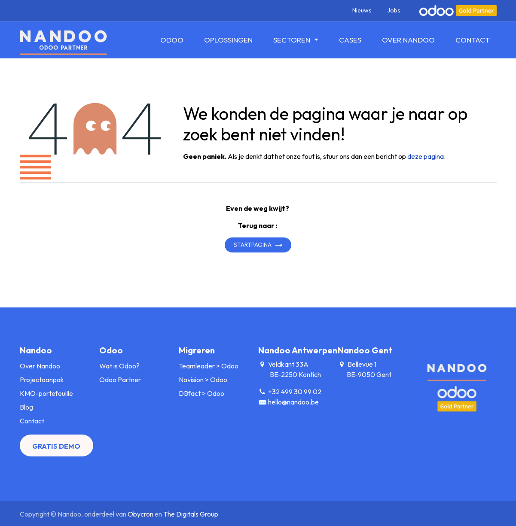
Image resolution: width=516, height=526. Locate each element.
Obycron (140, 514)
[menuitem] (171, 40)
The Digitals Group (190, 514)
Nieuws (362, 10)
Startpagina (253, 245)
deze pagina (425, 156)
